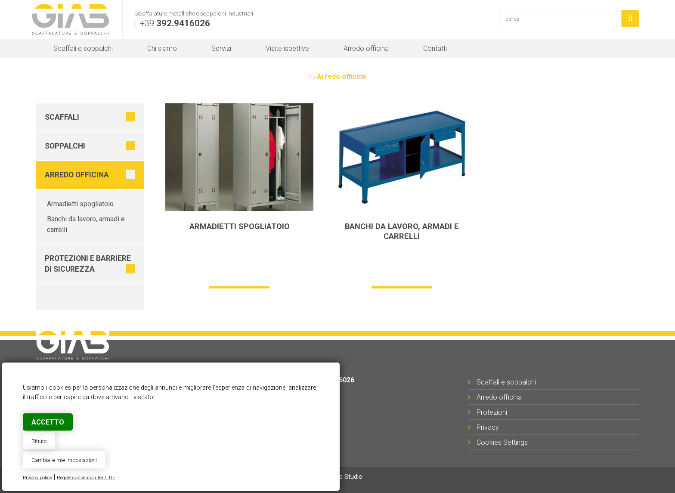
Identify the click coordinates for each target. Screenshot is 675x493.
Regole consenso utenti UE (86, 478)
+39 (175, 23)
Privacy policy (37, 478)
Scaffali (62, 117)
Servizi (221, 48)
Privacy (488, 427)
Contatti (435, 48)
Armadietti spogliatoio (80, 204)
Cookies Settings (502, 442)
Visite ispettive (287, 48)
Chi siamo (162, 48)
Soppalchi (65, 146)
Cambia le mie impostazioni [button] (64, 460)
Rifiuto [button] (38, 441)
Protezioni (492, 412)
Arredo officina (366, 48)
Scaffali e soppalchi (83, 48)
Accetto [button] (47, 422)
